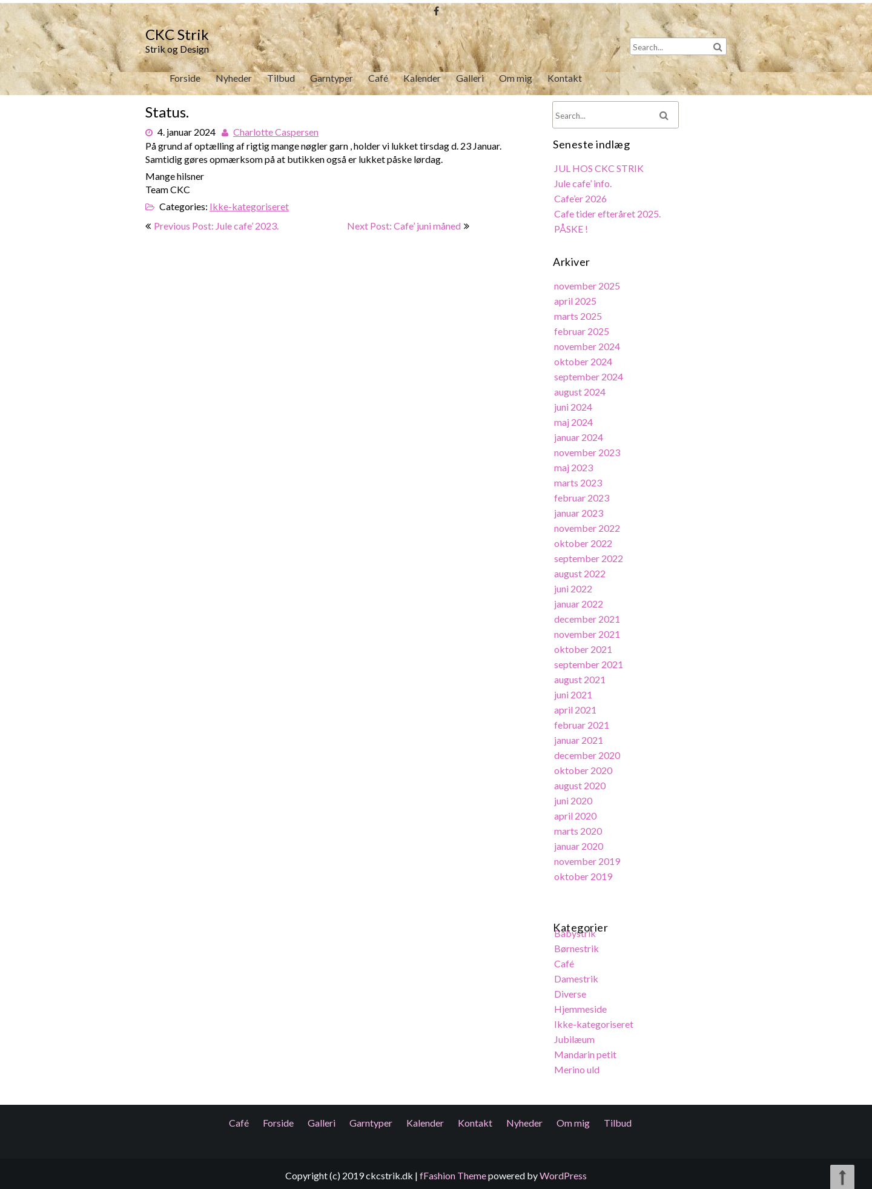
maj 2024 (574, 423)
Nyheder (233, 78)
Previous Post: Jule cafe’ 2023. (216, 225)
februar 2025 (582, 334)
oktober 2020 (584, 768)
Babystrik (575, 929)
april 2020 (576, 813)
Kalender (422, 78)
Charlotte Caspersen (276, 130)
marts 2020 (579, 828)
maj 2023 (574, 469)
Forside (184, 78)
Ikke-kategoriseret (250, 204)
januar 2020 (579, 843)
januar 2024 (579, 439)
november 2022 (588, 528)
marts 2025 (579, 319)
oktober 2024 (584, 364)
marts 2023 (579, 483)
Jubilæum (575, 1034)
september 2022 (589, 559)
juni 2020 (574, 798)
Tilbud (281, 78)
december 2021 (588, 618)
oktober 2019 (584, 873)
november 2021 (588, 633)
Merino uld (577, 1064)
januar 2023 (579, 514)
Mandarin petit (586, 1049)
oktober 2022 (584, 543)
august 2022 (580, 574)
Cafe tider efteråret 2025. (608, 218)
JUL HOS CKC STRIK (599, 173)
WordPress (563, 1175)
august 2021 (580, 678)
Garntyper (331, 78)
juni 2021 (574, 693)
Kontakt (564, 78)
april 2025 (576, 304)
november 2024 (588, 349)
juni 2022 (574, 588)
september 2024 (589, 379)
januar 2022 (579, 603)
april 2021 (576, 708)
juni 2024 (574, 409)
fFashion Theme (453, 1175)
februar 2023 (582, 499)
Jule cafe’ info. (583, 188)
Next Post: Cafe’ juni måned (404, 225)
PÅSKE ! (572, 233)
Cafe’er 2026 (581, 203)
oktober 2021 (584, 648)
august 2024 (580, 394)
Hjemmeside (581, 1004)
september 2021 (589, 663)
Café (378, 78)
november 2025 (588, 289)
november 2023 (588, 454)
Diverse (571, 989)
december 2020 (588, 753)
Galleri (470, 78)
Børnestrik (577, 944)
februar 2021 (582, 723)
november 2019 (588, 858)
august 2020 (580, 783)
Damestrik (577, 974)
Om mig (515, 78)
